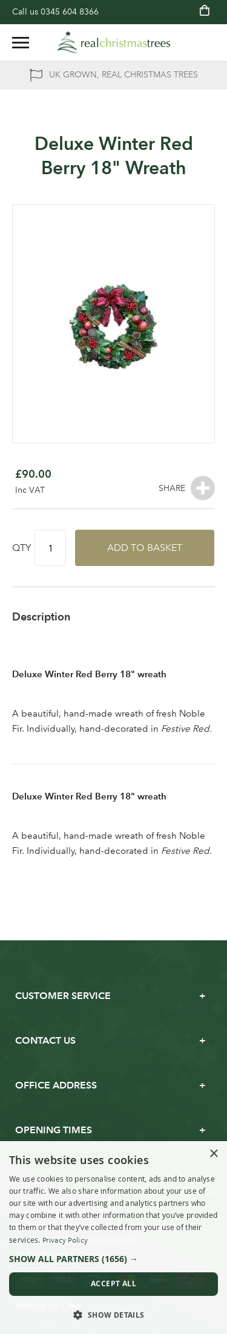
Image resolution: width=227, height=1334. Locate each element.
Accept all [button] (113, 1283)
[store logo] (114, 42)
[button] (113, 1259)
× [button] (213, 1154)
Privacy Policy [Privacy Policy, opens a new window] (65, 1240)
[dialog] (113, 1237)
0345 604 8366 (70, 12)
